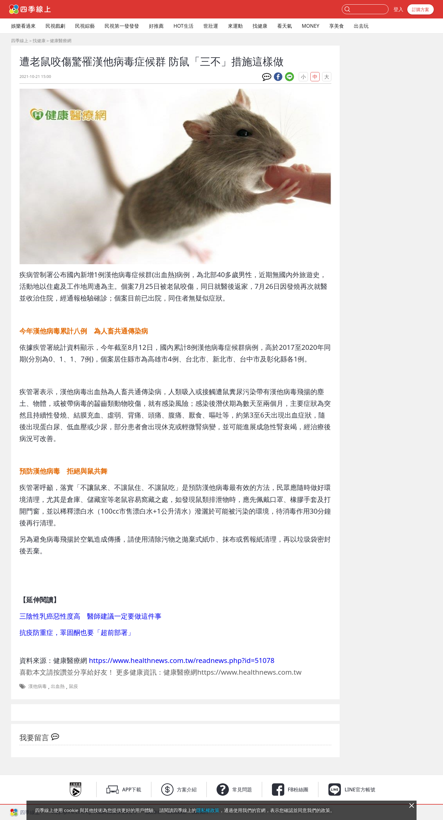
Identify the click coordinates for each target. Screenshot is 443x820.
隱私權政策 (207, 810)
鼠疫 (73, 686)
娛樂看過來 (23, 25)
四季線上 (19, 40)
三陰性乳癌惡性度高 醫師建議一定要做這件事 (90, 616)
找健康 (260, 25)
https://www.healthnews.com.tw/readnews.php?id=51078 (181, 660)
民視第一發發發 (122, 25)
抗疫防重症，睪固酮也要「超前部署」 (76, 632)
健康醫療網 (60, 40)
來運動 (235, 25)
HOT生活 (184, 25)
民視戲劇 (55, 25)
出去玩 (361, 25)
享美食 (336, 25)
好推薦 (156, 25)
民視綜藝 (85, 25)
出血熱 (58, 686)
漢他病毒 (37, 686)
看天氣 (284, 25)
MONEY (310, 25)
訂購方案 (420, 9)
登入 (398, 9)
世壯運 (210, 25)
